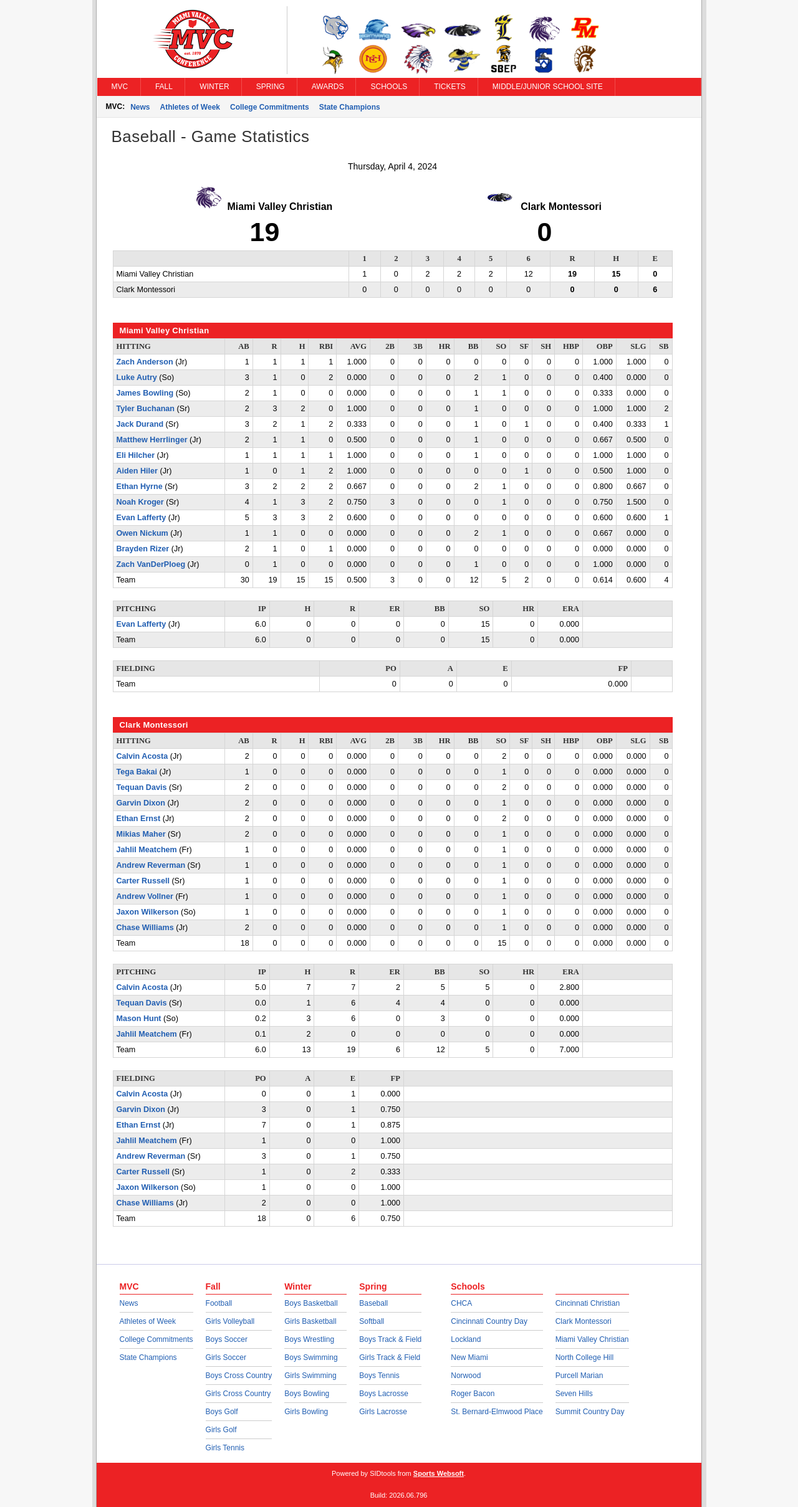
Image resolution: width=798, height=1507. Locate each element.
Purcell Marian (579, 1375)
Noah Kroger (140, 502)
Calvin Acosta (142, 756)
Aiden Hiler (137, 471)
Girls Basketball (310, 1321)
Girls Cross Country (238, 1393)
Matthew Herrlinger (152, 439)
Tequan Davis (142, 787)
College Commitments (269, 107)
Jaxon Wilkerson (148, 912)
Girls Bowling (306, 1411)
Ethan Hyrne (140, 486)
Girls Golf (221, 1429)
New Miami (469, 1357)
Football (219, 1303)
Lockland (466, 1339)
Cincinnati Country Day (489, 1321)
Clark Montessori (583, 1321)
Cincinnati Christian (587, 1303)
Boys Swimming (310, 1357)
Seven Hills (574, 1393)
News (140, 107)
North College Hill (584, 1357)
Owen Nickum (142, 533)
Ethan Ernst (139, 818)
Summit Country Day (590, 1411)
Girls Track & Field (389, 1357)
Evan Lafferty (141, 517)
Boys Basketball (310, 1303)
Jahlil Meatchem (147, 849)
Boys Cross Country (239, 1375)
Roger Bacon (472, 1393)
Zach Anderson (145, 362)
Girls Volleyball (230, 1321)
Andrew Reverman (151, 865)
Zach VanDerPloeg (151, 564)
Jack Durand (140, 424)
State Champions (349, 107)
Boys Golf (222, 1411)
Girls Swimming (310, 1375)
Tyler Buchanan (146, 408)
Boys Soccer (227, 1339)
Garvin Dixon (141, 803)
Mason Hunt (139, 1018)
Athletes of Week (190, 107)
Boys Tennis (379, 1375)
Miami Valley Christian (592, 1339)
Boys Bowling (306, 1393)
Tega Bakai (137, 772)
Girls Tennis (225, 1447)
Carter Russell (143, 881)
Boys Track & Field (390, 1339)
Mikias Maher (141, 834)
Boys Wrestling (309, 1339)
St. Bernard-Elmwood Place (496, 1411)
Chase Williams (145, 927)
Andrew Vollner (145, 896)
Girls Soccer (226, 1357)
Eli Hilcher (136, 455)
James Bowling (145, 393)
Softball (371, 1321)
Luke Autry (137, 377)
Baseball (373, 1303)
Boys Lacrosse (383, 1393)
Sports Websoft (438, 1473)
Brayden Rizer (143, 548)
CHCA (461, 1303)
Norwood (466, 1375)
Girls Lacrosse (383, 1411)
